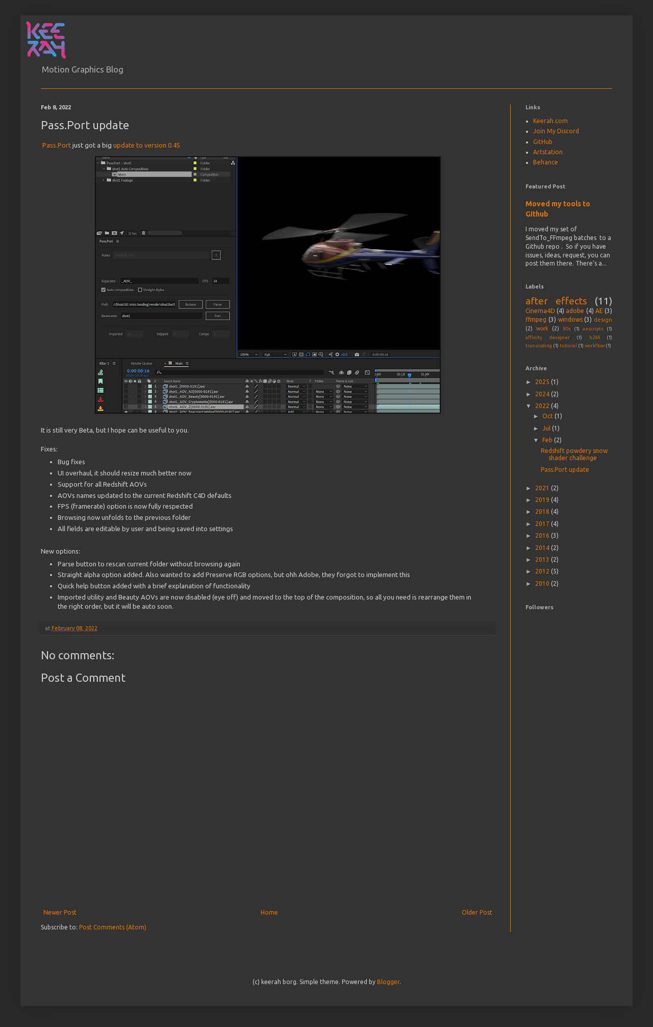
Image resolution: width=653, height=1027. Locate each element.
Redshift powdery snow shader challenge (574, 454)
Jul (547, 428)
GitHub (542, 141)
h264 (594, 337)
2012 (543, 571)
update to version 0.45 (146, 145)
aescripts (593, 328)
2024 (543, 394)
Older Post (477, 912)
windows (570, 319)
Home (269, 912)
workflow (595, 345)
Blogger (388, 981)
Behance (545, 162)
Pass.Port (56, 145)
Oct (548, 416)
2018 (543, 511)
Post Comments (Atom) (112, 927)
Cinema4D (540, 310)
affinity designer (547, 337)
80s (567, 328)
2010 (543, 583)
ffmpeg (535, 319)
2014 (543, 547)
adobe (575, 310)
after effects (556, 300)
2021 (543, 488)
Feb (548, 440)
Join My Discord (556, 131)
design (603, 320)
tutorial (568, 345)
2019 (543, 499)
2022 (543, 405)
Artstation (548, 152)
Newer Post (60, 912)
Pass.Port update (565, 469)
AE (599, 310)
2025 (543, 381)
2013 (543, 559)
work (542, 328)
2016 (543, 535)
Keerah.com (550, 120)
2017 (543, 523)
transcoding (538, 345)
